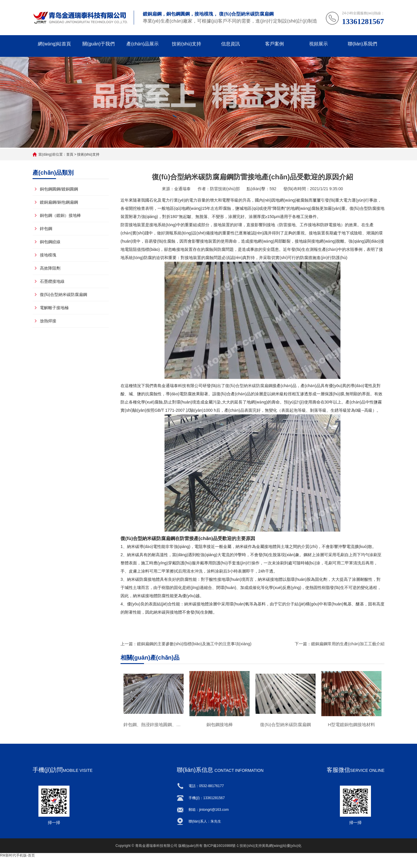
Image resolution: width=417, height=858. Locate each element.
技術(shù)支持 (186, 43)
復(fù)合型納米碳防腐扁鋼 (63, 294)
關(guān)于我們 (98, 43)
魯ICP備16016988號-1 (221, 846)
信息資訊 (230, 43)
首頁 (69, 154)
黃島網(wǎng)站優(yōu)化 (281, 846)
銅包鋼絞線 (50, 241)
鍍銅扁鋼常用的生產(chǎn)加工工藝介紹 (347, 643)
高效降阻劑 (50, 268)
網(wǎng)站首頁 (54, 43)
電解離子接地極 (54, 307)
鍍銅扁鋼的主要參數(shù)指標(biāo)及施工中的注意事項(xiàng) (194, 643)
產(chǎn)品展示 (142, 43)
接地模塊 (48, 255)
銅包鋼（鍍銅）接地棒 (60, 215)
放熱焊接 (48, 321)
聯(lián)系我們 (362, 43)
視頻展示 (318, 43)
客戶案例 (274, 43)
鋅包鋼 (46, 228)
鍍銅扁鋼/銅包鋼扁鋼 (59, 202)
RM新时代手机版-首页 (17, 855)
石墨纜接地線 (52, 281)
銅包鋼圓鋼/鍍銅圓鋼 (59, 189)
